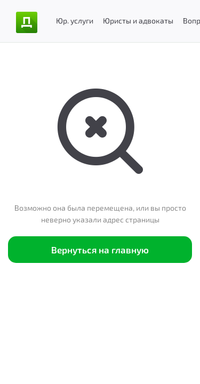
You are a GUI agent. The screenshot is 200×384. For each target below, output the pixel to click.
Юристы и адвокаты (138, 20)
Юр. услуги (74, 20)
